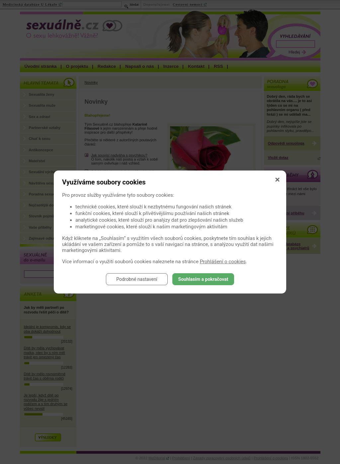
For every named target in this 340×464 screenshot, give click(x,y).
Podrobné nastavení (136, 279)
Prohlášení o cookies (223, 262)
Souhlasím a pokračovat (203, 279)
